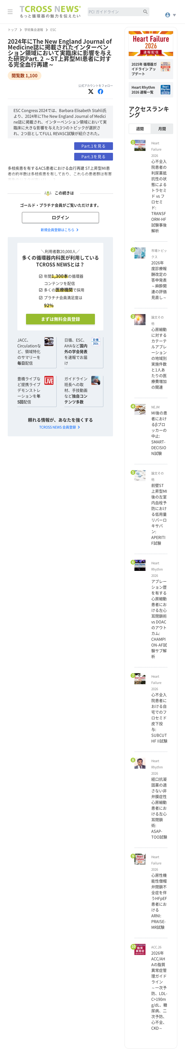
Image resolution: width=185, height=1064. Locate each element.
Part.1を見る (93, 146)
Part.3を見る (93, 157)
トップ (12, 29)
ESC (53, 29)
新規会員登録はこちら (60, 230)
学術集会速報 (33, 29)
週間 (140, 129)
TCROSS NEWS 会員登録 (60, 427)
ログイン (60, 217)
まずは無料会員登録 (60, 319)
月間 (162, 129)
